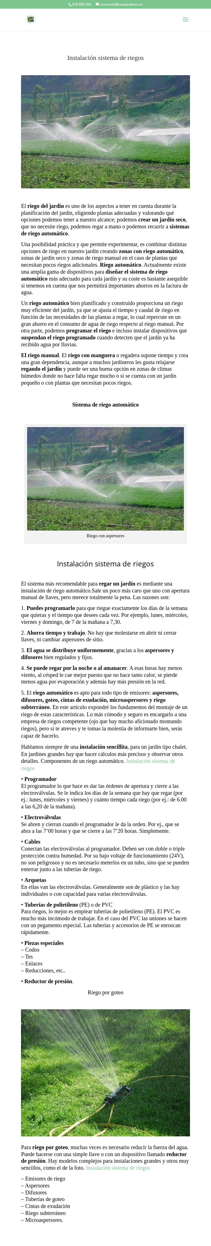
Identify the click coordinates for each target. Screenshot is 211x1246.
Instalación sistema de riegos (118, 1168)
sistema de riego (149, 272)
